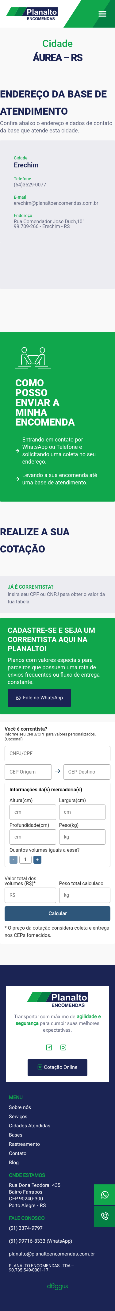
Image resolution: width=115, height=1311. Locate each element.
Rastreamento (24, 1144)
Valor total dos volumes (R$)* (30, 889)
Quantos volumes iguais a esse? (44, 856)
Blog (14, 1162)
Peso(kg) (82, 834)
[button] (102, 13)
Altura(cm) (33, 809)
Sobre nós (20, 1107)
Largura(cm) (82, 809)
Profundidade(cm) (33, 834)
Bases (15, 1135)
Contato (17, 1153)
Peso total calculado (85, 892)
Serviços (18, 1116)
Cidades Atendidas (29, 1126)
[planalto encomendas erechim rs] (57, 266)
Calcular (57, 913)
